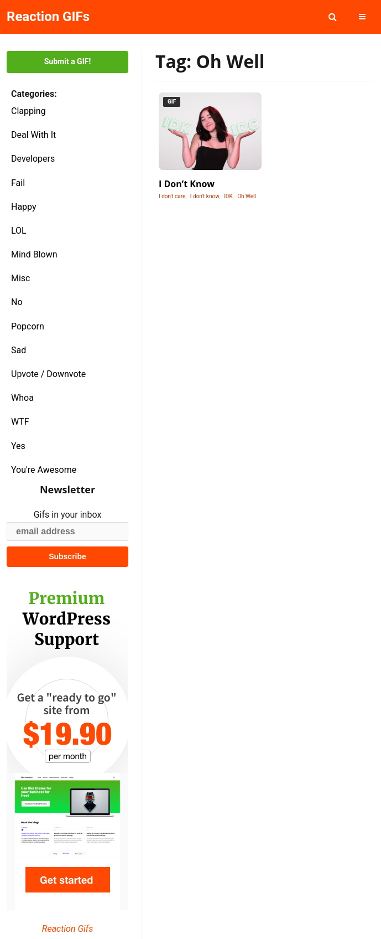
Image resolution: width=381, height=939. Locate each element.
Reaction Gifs (67, 928)
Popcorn (27, 326)
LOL (19, 230)
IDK (228, 196)
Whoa (22, 398)
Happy (23, 207)
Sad (18, 350)
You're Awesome (43, 470)
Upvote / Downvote (48, 374)
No (17, 302)
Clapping (28, 111)
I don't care (172, 196)
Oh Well (246, 196)
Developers (33, 158)
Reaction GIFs (48, 16)
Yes (18, 446)
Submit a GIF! (67, 61)
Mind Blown (34, 254)
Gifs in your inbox (68, 514)
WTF (20, 421)
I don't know (205, 196)
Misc (20, 278)
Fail (18, 183)
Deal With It (33, 135)
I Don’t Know (187, 184)
